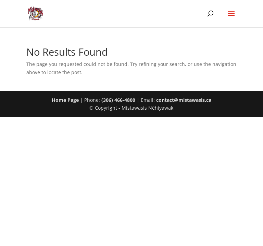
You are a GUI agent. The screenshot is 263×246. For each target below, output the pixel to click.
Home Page (65, 100)
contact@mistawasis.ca (183, 100)
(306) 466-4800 (118, 100)
